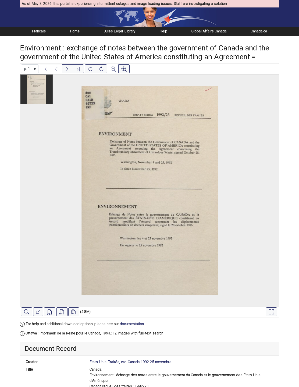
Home (75, 31)
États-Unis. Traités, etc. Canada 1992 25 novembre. (130, 362)
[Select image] (30, 68)
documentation (132, 324)
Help (163, 31)
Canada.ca (259, 31)
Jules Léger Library (119, 31)
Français (39, 31)
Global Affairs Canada (209, 31)
